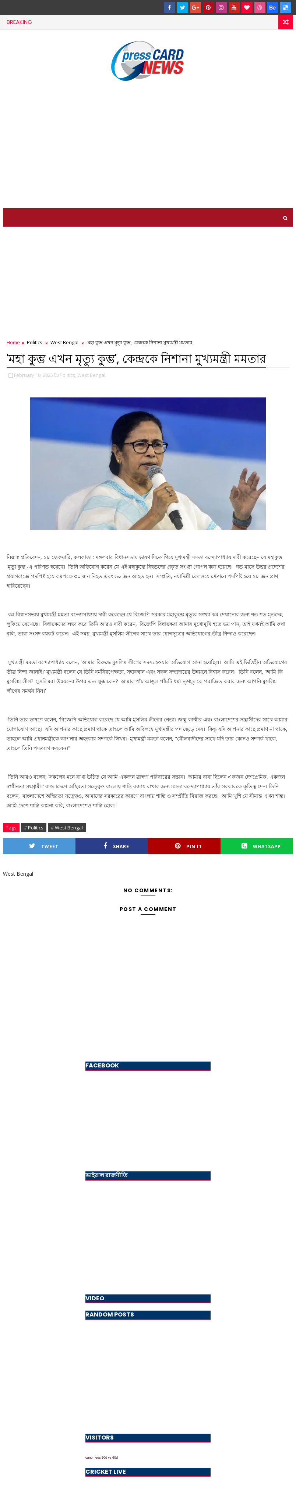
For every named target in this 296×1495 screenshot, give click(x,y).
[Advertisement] (148, 145)
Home (13, 342)
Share (116, 846)
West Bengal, (91, 375)
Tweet (44, 846)
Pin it (188, 846)
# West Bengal (67, 827)
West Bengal (64, 342)
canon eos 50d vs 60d (101, 1457)
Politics (34, 342)
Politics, (68, 375)
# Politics (33, 827)
